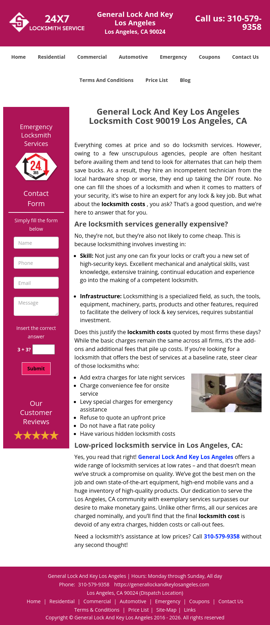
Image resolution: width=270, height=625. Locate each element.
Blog (185, 80)
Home (18, 56)
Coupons (209, 56)
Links (189, 609)
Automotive (133, 56)
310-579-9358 (244, 22)
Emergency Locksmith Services (36, 135)
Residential (51, 56)
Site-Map (166, 609)
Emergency (173, 56)
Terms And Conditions (106, 80)
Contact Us (245, 56)
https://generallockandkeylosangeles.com (161, 584)
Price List (157, 80)
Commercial (92, 56)
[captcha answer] (43, 349)
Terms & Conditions (97, 609)
